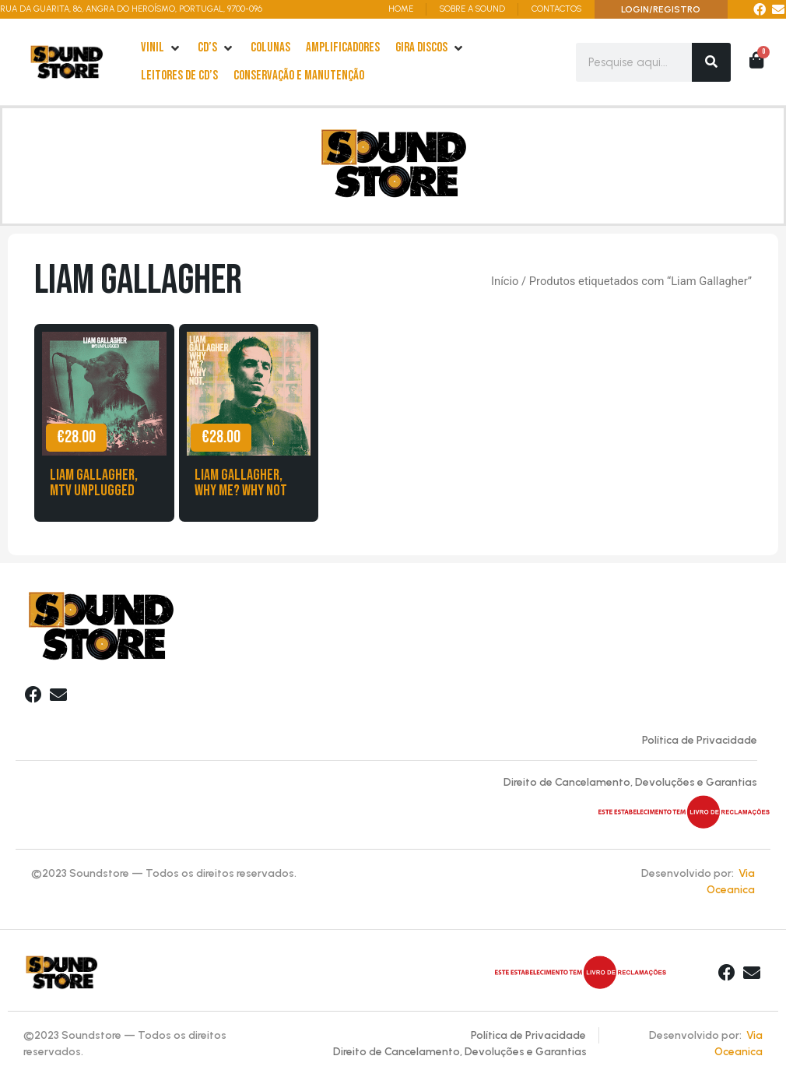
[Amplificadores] (343, 48)
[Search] (711, 62)
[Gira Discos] (430, 48)
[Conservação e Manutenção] (299, 76)
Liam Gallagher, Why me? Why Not (241, 482)
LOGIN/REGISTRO (660, 9)
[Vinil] (161, 48)
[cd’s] (216, 48)
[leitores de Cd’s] (179, 76)
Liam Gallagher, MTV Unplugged (94, 482)
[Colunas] (270, 48)
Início (504, 281)
